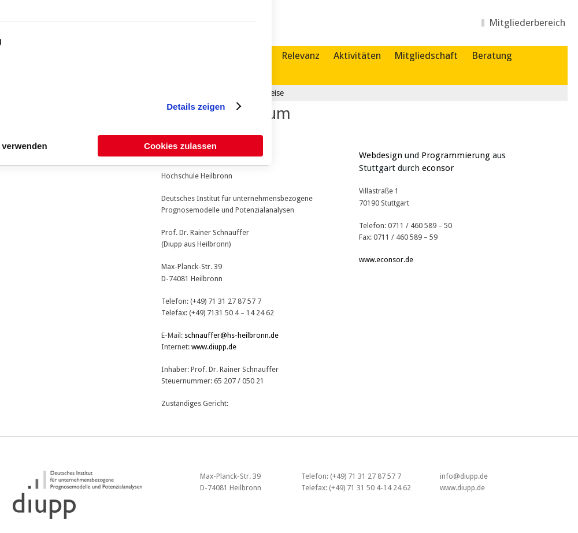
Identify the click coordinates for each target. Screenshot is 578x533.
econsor (438, 168)
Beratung (492, 55)
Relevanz (300, 55)
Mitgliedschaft (426, 55)
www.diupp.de (213, 346)
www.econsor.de (386, 259)
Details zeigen (195, 106)
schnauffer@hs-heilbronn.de (231, 335)
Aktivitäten (357, 55)
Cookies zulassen (180, 146)
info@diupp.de (464, 476)
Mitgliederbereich (527, 22)
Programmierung (455, 155)
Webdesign (380, 155)
